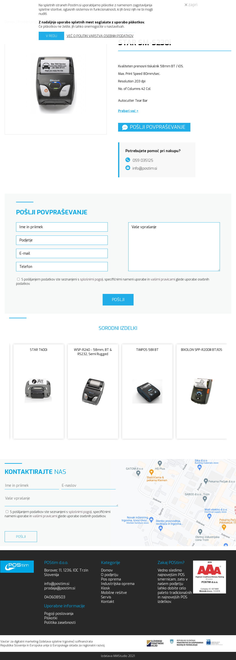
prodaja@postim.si (59, 588)
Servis (106, 597)
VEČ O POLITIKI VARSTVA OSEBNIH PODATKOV (100, 36)
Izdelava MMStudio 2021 (118, 656)
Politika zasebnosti (60, 622)
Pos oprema (111, 579)
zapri (191, 5)
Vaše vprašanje (174, 246)
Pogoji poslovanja (58, 613)
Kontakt (107, 601)
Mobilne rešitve (114, 592)
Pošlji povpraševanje (153, 127)
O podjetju (109, 574)
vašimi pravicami (163, 279)
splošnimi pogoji (91, 279)
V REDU (51, 36)
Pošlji (118, 299)
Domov (107, 570)
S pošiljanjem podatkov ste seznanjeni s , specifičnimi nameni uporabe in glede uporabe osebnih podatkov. (57, 514)
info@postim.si (56, 583)
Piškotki (50, 618)
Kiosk (105, 588)
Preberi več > (128, 111)
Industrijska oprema (117, 583)
